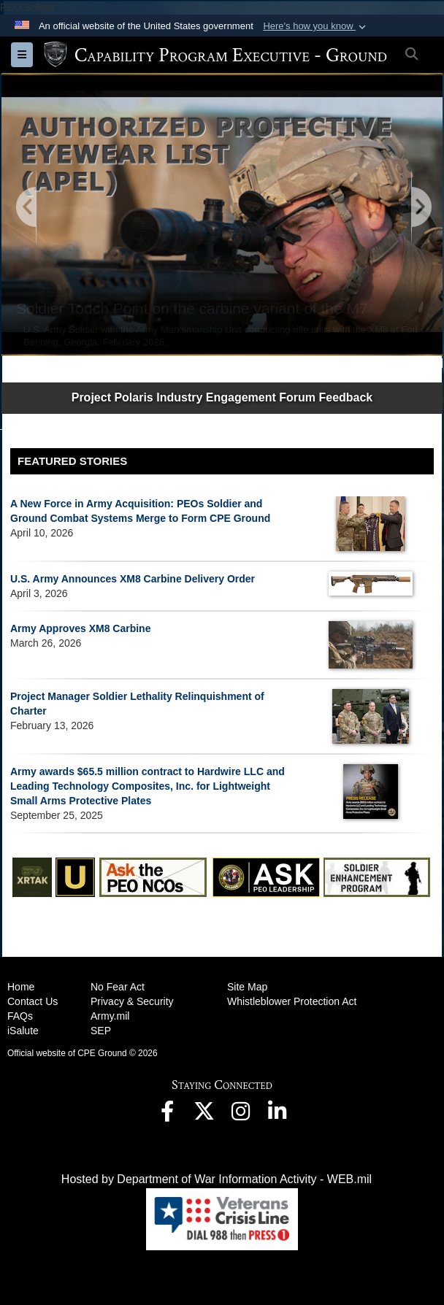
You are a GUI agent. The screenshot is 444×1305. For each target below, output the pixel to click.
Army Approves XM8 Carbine (80, 628)
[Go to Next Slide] (421, 207)
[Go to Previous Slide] (27, 207)
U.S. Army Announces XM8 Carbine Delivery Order (132, 579)
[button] (316, 26)
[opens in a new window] (167, 1115)
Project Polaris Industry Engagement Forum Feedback (222, 397)
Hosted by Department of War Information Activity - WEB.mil (216, 1179)
